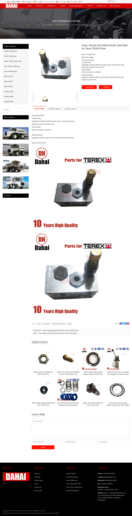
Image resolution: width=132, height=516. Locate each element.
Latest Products (71, 473)
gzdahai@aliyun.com (109, 477)
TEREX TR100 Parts (10, 51)
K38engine (46, 324)
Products (37, 477)
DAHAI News (38, 480)
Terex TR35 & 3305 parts (12, 66)
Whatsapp (106, 87)
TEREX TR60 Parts (10, 56)
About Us (37, 473)
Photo (36, 484)
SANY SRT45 (8, 76)
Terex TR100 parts (72, 477)
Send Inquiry (90, 87)
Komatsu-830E (9, 96)
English (112, 1)
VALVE (69, 324)
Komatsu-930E (9, 101)
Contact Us (37, 487)
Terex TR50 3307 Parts (73, 484)
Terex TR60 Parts (71, 480)
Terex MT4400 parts (10, 71)
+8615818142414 (111, 480)
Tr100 (39, 324)
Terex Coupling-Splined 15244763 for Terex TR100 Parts (60, 330)
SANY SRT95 (8, 86)
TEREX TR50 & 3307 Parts (12, 61)
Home (29, 6)
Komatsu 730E (9, 91)
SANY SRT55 (8, 81)
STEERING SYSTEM (58, 324)
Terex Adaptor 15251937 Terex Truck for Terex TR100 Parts (58, 333)
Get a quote (38, 490)
